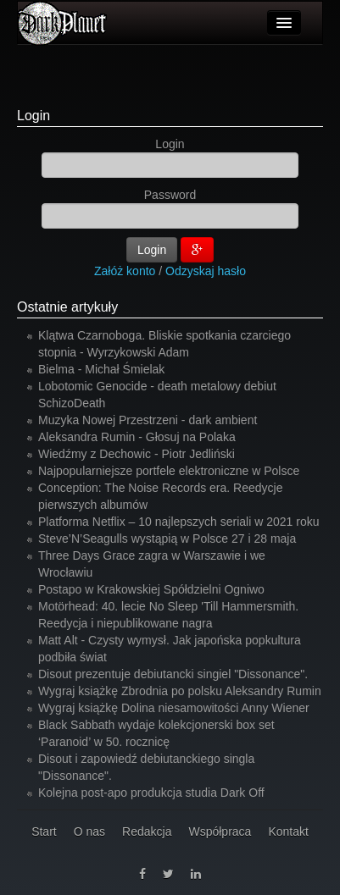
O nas (89, 831)
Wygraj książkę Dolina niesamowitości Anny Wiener (173, 708)
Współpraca (219, 831)
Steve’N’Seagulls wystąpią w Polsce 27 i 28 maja (167, 538)
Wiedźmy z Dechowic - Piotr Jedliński (136, 454)
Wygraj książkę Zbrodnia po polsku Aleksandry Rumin (179, 691)
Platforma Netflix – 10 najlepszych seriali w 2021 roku (179, 521)
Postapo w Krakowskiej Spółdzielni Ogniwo (151, 589)
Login (33, 115)
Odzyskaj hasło (205, 271)
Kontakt (288, 831)
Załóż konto (124, 271)
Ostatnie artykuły (67, 307)
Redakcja (146, 831)
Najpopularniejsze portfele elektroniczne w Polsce (168, 471)
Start (44, 831)
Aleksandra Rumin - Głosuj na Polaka (137, 437)
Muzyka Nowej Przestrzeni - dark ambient (147, 420)
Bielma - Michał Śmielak (101, 369)
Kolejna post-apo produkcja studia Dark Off (151, 792)
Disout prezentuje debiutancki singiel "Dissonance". (173, 674)
